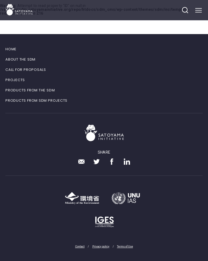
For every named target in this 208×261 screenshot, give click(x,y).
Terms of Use (125, 246)
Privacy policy (100, 246)
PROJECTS (15, 80)
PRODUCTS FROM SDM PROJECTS (36, 100)
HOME (11, 49)
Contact (79, 246)
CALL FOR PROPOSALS (25, 69)
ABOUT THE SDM (20, 59)
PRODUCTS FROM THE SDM (30, 90)
